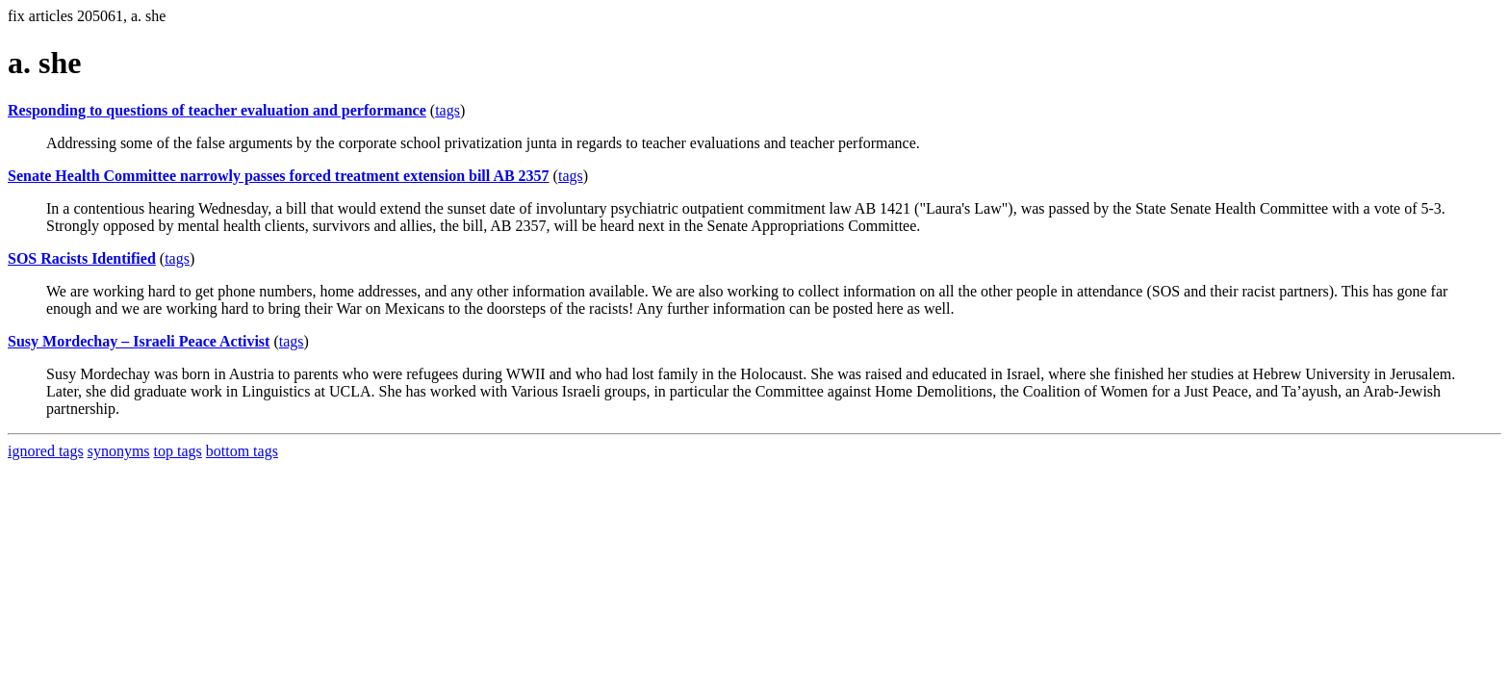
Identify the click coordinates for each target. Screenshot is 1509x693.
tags (447, 110)
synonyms (119, 451)
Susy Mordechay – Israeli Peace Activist (138, 341)
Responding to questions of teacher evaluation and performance (217, 110)
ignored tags (46, 451)
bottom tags (242, 451)
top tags (178, 451)
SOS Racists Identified (82, 258)
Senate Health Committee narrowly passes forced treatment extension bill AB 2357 (279, 175)
